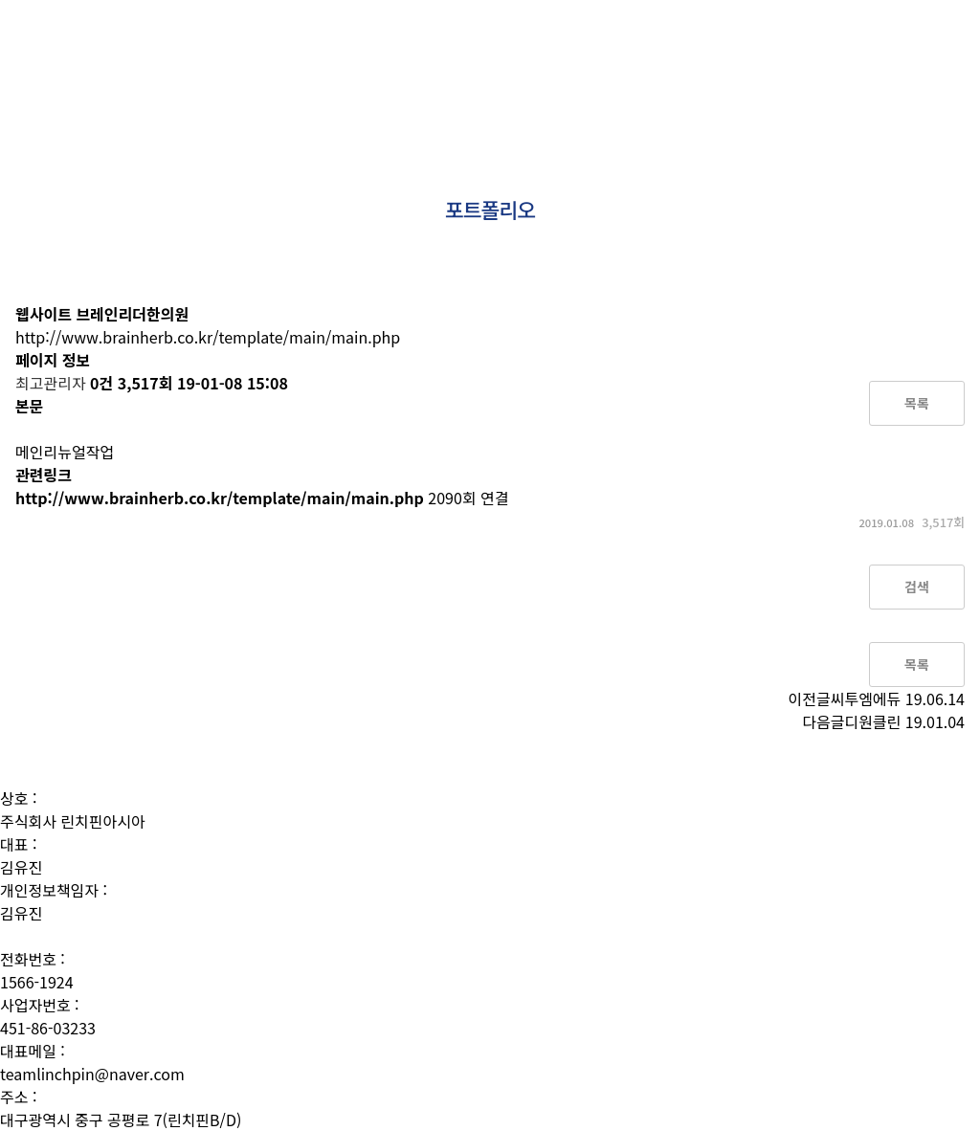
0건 (101, 382)
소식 (888, 58)
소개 (535, 58)
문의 (938, 58)
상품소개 (661, 58)
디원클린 (872, 721)
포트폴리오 (743, 58)
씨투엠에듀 (866, 698)
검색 (916, 586)
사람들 (592, 58)
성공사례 (825, 58)
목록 (916, 402)
